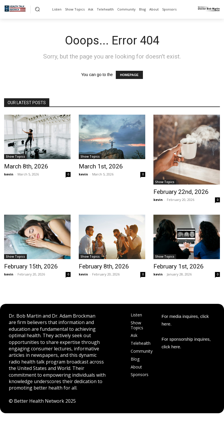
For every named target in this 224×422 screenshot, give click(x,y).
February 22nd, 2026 (181, 191)
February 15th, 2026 (31, 266)
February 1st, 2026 (178, 266)
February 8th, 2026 (104, 266)
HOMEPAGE (129, 75)
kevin (8, 174)
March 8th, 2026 (26, 166)
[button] (37, 9)
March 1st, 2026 (101, 166)
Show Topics (15, 156)
